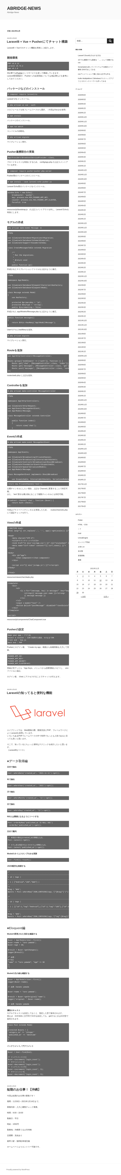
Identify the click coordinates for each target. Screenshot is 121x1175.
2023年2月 (82, 267)
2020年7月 (82, 369)
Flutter (80, 520)
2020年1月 (82, 396)
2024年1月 (82, 219)
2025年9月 (82, 130)
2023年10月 (82, 232)
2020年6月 (82, 374)
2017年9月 (82, 488)
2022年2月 (82, 312)
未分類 (80, 551)
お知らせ (81, 547)
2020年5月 (82, 378)
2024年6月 (82, 197)
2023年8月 (82, 241)
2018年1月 (82, 480)
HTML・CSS (83, 525)
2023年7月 (82, 245)
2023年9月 (82, 236)
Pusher (20, 73)
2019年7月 (82, 418)
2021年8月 (82, 334)
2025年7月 (82, 139)
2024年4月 (82, 205)
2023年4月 (82, 259)
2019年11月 (82, 405)
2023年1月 (82, 272)
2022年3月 (82, 307)
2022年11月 (82, 276)
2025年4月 (82, 152)
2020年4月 (82, 382)
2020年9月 (82, 360)
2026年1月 (82, 113)
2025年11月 (82, 122)
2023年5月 (82, 254)
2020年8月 (82, 365)
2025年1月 (82, 166)
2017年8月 (82, 493)
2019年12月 (82, 400)
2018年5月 (82, 471)
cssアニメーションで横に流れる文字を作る (94, 74)
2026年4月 (82, 104)
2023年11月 (82, 228)
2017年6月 (82, 502)
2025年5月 (82, 148)
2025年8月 (82, 135)
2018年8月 (82, 462)
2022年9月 (82, 285)
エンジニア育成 (84, 542)
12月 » (106, 597)
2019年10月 (82, 409)
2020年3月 (82, 387)
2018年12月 (82, 449)
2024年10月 (82, 179)
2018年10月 (82, 453)
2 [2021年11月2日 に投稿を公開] (82, 576)
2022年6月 (82, 294)
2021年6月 (82, 343)
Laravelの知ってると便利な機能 (29, 693)
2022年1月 (82, 316)
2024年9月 (82, 183)
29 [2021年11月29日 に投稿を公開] (77, 593)
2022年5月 (82, 298)
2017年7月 (82, 497)
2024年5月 (82, 201)
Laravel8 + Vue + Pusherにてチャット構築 (37, 41)
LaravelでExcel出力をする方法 (89, 55)
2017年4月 (82, 506)
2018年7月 (82, 466)
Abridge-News (24, 8)
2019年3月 (82, 435)
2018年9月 (82, 457)
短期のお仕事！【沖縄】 (24, 1089)
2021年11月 (82, 325)
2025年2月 (82, 161)
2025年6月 (82, 144)
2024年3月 (82, 210)
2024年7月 (82, 192)
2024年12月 (82, 170)
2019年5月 (82, 427)
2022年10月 (82, 281)
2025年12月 (82, 117)
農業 (79, 560)
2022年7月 (82, 290)
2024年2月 (82, 214)
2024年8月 (82, 188)
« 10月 (83, 597)
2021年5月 (82, 347)
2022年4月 (82, 303)
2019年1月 (82, 444)
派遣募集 (81, 556)
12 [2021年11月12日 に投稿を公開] (101, 580)
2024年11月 (82, 174)
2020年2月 (82, 391)
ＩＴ (79, 529)
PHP (79, 533)
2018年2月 (82, 475)
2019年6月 (82, 422)
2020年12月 (82, 356)
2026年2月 (82, 108)
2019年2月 (82, 440)
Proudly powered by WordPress (18, 1170)
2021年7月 (82, 338)
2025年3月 (82, 157)
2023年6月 (82, 250)
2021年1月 (82, 351)
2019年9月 (82, 413)
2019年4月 (82, 431)
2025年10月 (82, 126)
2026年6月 (82, 95)
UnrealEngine (83, 538)
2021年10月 (82, 329)
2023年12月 (82, 223)
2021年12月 (82, 320)
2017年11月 (82, 484)
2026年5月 (82, 99)
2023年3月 (82, 263)
